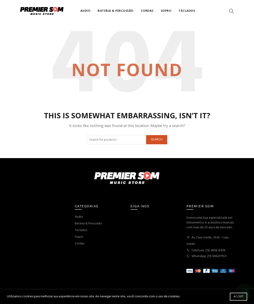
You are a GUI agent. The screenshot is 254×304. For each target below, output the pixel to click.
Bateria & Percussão (115, 11)
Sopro (166, 11)
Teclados (187, 11)
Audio (85, 11)
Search (156, 139)
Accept (238, 296)
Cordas (147, 11)
